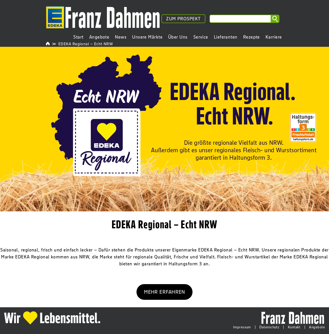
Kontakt (294, 327)
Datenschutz (269, 327)
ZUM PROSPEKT (183, 19)
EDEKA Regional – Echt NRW (85, 43)
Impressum (242, 327)
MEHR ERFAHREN (164, 291)
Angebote (317, 327)
